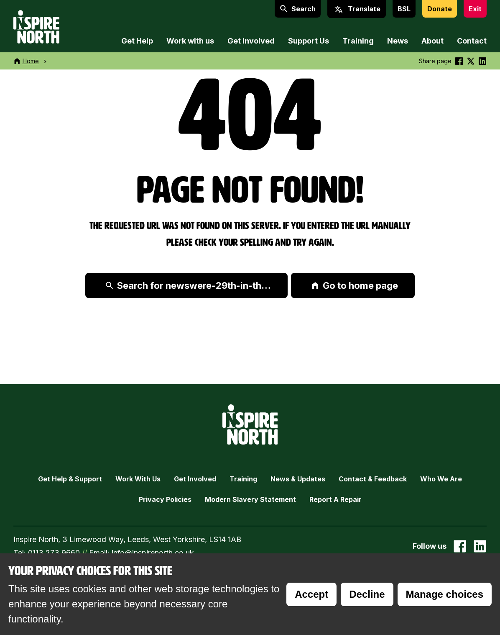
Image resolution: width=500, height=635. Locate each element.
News (397, 40)
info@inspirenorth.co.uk (153, 552)
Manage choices (444, 594)
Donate (439, 9)
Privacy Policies (165, 499)
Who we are (441, 479)
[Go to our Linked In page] (480, 546)
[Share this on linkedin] (482, 61)
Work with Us (138, 479)
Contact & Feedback (373, 479)
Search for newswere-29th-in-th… (188, 285)
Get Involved (251, 40)
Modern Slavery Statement (250, 499)
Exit (475, 9)
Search (298, 9)
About (432, 40)
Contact (472, 40)
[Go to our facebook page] (460, 546)
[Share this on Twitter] (471, 61)
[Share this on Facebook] (459, 61)
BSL (404, 9)
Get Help (137, 40)
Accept (311, 594)
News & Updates (297, 479)
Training (358, 40)
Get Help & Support (70, 479)
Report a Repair (335, 499)
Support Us (308, 40)
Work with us (190, 40)
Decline (367, 594)
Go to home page (354, 285)
